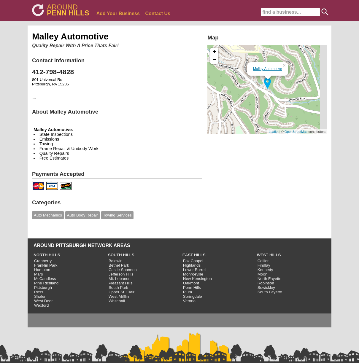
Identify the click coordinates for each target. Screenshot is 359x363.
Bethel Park (119, 265)
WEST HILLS (269, 255)
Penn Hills (192, 287)
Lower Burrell (194, 270)
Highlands (192, 265)
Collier (263, 261)
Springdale (192, 296)
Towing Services (117, 215)
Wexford (41, 305)
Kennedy (265, 270)
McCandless (45, 278)
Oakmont (191, 283)
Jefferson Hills (121, 274)
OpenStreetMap (296, 131)
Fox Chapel (193, 261)
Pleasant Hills (121, 283)
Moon (262, 274)
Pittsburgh (43, 287)
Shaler (40, 296)
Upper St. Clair (121, 292)
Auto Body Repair (82, 215)
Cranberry (43, 261)
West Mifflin (119, 296)
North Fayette (270, 278)
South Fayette (270, 292)
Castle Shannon (123, 270)
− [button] (214, 59)
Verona (189, 301)
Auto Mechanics (48, 215)
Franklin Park (46, 265)
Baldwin (116, 261)
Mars (38, 274)
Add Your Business (118, 13)
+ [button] (214, 51)
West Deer (43, 301)
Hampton (42, 270)
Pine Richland (46, 283)
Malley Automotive (267, 69)
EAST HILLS (194, 255)
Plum (187, 292)
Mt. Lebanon (120, 278)
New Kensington (197, 278)
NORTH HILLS (47, 255)
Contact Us (157, 13)
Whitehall (117, 301)
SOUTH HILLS (121, 255)
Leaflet (274, 131)
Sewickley (266, 287)
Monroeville (193, 274)
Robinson (266, 283)
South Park (118, 287)
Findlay (264, 265)
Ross (38, 292)
